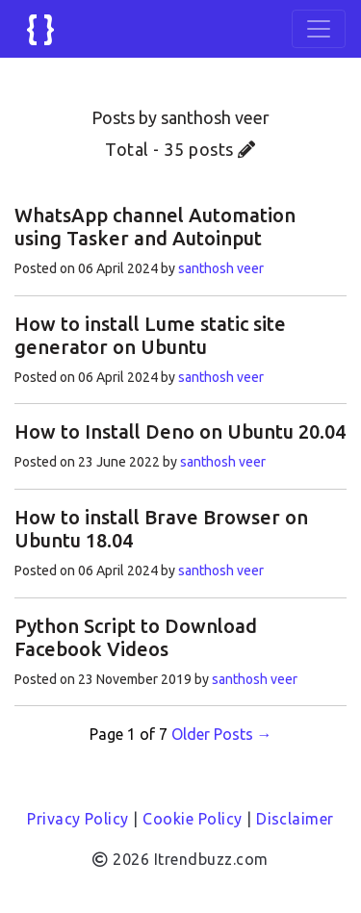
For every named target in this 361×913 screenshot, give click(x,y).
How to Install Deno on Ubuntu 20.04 (180, 431)
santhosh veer (221, 268)
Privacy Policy (78, 818)
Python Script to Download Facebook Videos (135, 637)
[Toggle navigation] (319, 29)
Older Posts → (221, 734)
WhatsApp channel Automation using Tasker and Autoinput (155, 226)
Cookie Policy (192, 818)
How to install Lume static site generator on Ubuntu (150, 335)
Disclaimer (295, 818)
